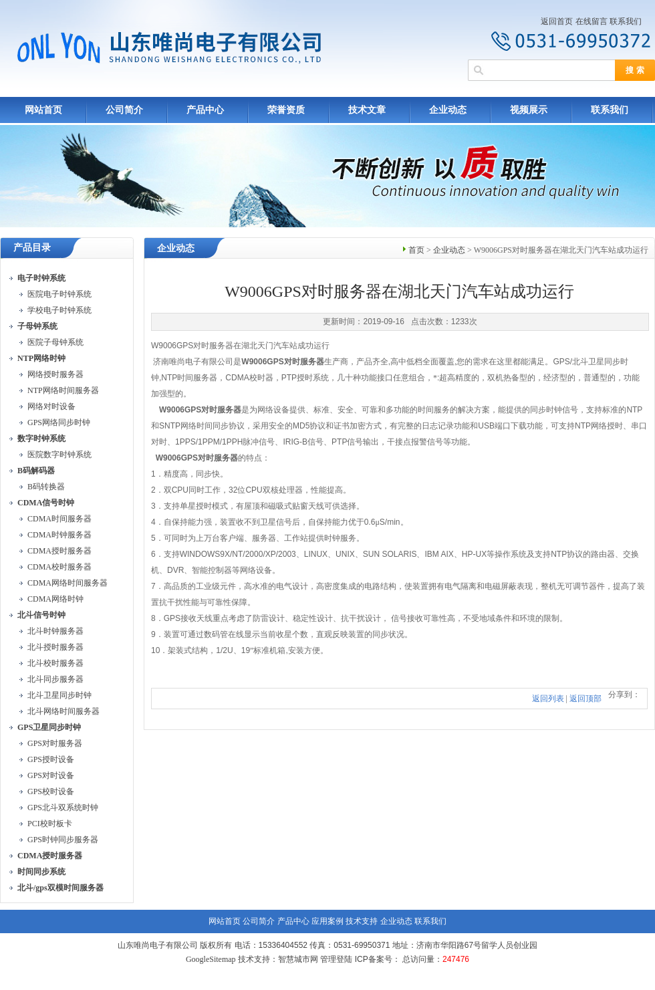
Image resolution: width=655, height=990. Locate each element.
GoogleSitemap (211, 959)
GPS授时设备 (50, 759)
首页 (416, 250)
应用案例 (327, 921)
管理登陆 (336, 959)
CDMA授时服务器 (59, 550)
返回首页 (557, 21)
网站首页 (43, 110)
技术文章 (367, 110)
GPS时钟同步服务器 (62, 839)
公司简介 (124, 110)
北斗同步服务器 (55, 679)
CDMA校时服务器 (59, 567)
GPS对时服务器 (54, 743)
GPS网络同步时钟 (58, 422)
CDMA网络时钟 (55, 599)
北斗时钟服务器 (55, 631)
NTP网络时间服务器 (63, 390)
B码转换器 (46, 486)
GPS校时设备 (50, 791)
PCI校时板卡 (49, 823)
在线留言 (591, 21)
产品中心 (205, 110)
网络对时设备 (51, 406)
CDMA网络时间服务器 (67, 583)
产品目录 (32, 248)
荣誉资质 (286, 110)
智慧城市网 (298, 959)
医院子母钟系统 (55, 342)
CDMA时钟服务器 (59, 534)
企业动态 (448, 110)
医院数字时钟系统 (59, 454)
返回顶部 (585, 698)
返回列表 (548, 698)
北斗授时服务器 (55, 647)
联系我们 (626, 21)
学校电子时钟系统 (59, 310)
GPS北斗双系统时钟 (62, 807)
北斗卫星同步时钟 (59, 695)
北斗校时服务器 (55, 663)
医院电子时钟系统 (59, 294)
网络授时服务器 (55, 374)
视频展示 (528, 110)
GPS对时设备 (50, 775)
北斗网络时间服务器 (63, 711)
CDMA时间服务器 (59, 518)
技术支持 (362, 921)
